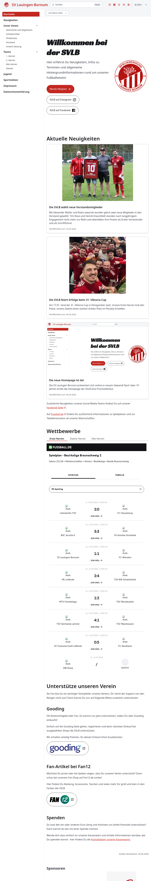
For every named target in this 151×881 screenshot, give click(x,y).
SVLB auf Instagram (63, 100)
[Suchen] (76, 5)
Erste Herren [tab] (57, 438)
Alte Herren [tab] (98, 438)
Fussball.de (58, 414)
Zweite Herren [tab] (78, 438)
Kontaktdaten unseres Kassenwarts (110, 839)
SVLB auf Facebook (62, 110)
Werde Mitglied (60, 89)
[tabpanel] (98, 559)
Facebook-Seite (56, 407)
